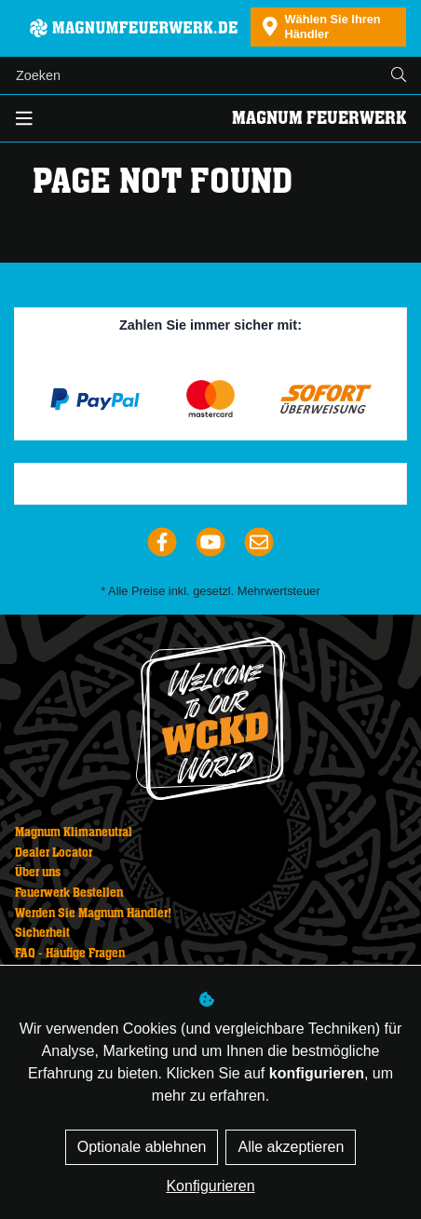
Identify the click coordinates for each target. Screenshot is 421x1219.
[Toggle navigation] (24, 118)
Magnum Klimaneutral (73, 832)
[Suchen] (189, 75)
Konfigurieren (210, 1186)
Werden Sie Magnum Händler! (93, 913)
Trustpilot (218, 485)
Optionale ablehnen (142, 1147)
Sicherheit (42, 933)
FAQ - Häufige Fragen (70, 953)
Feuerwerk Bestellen (69, 893)
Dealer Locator (53, 853)
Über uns (38, 872)
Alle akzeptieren (291, 1147)
